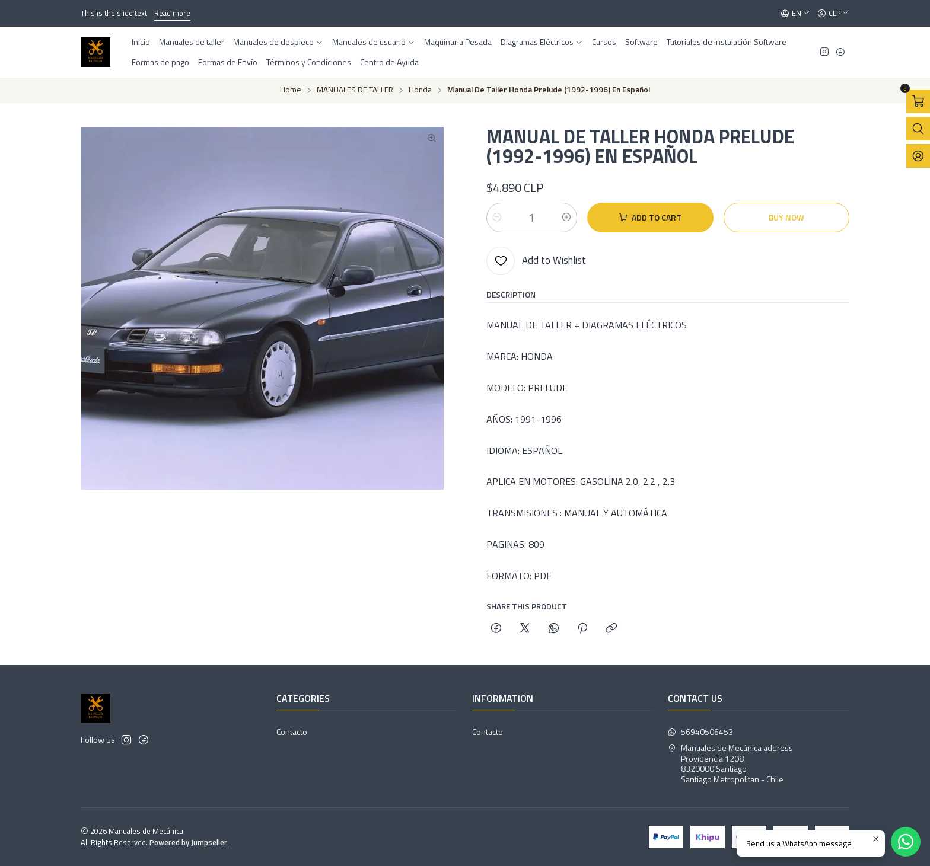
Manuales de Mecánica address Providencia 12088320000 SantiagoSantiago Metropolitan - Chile (730, 763)
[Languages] (795, 13)
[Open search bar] (918, 128)
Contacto (291, 732)
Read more (172, 13)
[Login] (918, 156)
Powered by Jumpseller (188, 842)
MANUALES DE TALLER (355, 90)
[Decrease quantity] (497, 217)
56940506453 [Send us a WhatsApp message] (700, 732)
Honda (420, 90)
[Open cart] (918, 101)
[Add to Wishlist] (536, 261)
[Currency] (833, 13)
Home (290, 90)
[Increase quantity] (566, 217)
